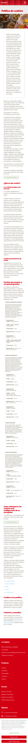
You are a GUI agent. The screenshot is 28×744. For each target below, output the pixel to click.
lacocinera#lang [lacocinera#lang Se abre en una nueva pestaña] (9, 325)
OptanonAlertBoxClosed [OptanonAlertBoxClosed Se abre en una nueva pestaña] (16, 340)
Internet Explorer (10, 584)
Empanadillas (5, 673)
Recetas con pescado (7, 694)
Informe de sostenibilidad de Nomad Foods (13, 652)
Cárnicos (3, 679)
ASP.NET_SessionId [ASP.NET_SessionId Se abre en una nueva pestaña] (15, 324)
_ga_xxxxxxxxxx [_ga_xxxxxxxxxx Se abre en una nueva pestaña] (16, 490)
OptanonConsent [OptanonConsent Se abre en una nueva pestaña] (10, 341)
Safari (7, 589)
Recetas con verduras (7, 697)
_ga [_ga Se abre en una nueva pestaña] (11, 490)
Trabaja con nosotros (7, 655)
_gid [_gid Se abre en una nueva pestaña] (20, 490)
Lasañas (3, 668)
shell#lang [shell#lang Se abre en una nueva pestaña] (13, 440)
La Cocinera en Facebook (10, 712)
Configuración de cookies (11, 177)
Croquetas (4, 676)
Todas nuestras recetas (7, 700)
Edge (7, 586)
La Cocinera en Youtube (10, 716)
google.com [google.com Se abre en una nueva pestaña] (12, 408)
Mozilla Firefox (10, 592)
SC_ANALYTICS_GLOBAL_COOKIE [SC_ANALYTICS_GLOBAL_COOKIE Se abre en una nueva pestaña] (13, 475)
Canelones (4, 670)
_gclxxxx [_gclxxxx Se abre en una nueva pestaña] (12, 378)
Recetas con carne (6, 691)
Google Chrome (10, 581)
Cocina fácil (4, 649)
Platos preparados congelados (9, 647)
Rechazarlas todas (14, 737)
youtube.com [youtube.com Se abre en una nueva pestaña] (13, 390)
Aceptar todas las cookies (14, 741)
